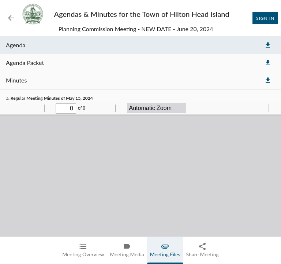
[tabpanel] (140, 150)
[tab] (83, 250)
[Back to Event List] (11, 18)
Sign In (265, 18)
